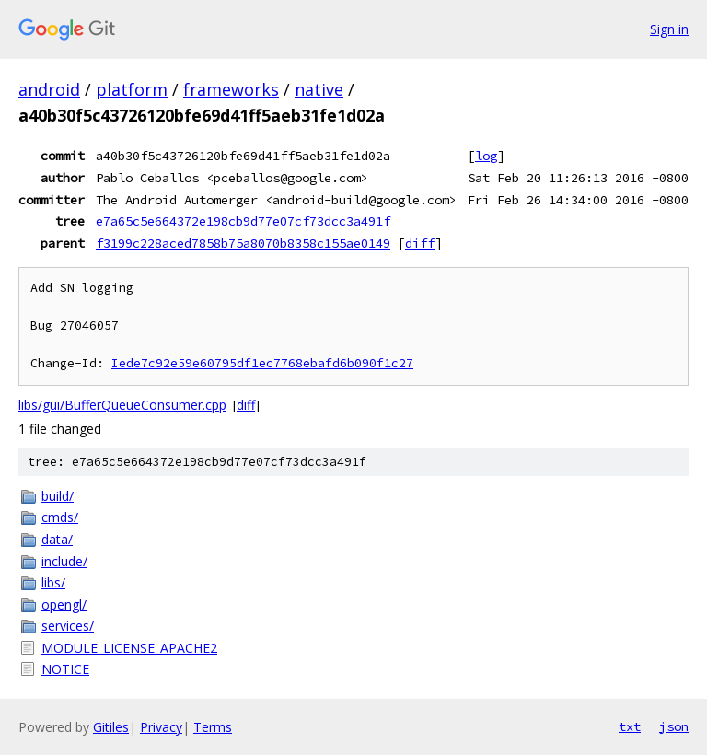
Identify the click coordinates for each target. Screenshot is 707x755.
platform (132, 89)
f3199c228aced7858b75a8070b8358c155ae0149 (243, 243)
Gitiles (111, 727)
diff (420, 243)
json (674, 726)
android (49, 89)
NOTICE (65, 669)
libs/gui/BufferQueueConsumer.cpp (122, 404)
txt (630, 726)
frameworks (231, 89)
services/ (67, 625)
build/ (57, 496)
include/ (64, 561)
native (319, 89)
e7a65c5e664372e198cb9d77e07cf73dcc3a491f (243, 221)
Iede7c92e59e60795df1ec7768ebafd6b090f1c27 (262, 363)
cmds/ (59, 517)
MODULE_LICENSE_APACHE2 (129, 647)
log (486, 155)
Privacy (161, 727)
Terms (212, 727)
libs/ (53, 582)
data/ (57, 539)
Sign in (669, 29)
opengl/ (64, 604)
